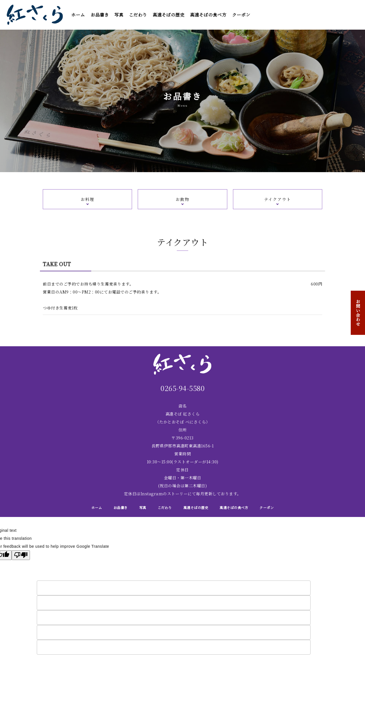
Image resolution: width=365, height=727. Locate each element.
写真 (118, 15)
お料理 (87, 199)
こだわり (138, 15)
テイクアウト (277, 199)
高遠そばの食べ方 (208, 15)
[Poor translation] (21, 555)
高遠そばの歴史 (168, 15)
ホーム (78, 15)
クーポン (241, 15)
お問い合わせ (358, 312)
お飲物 (182, 199)
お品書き (100, 15)
